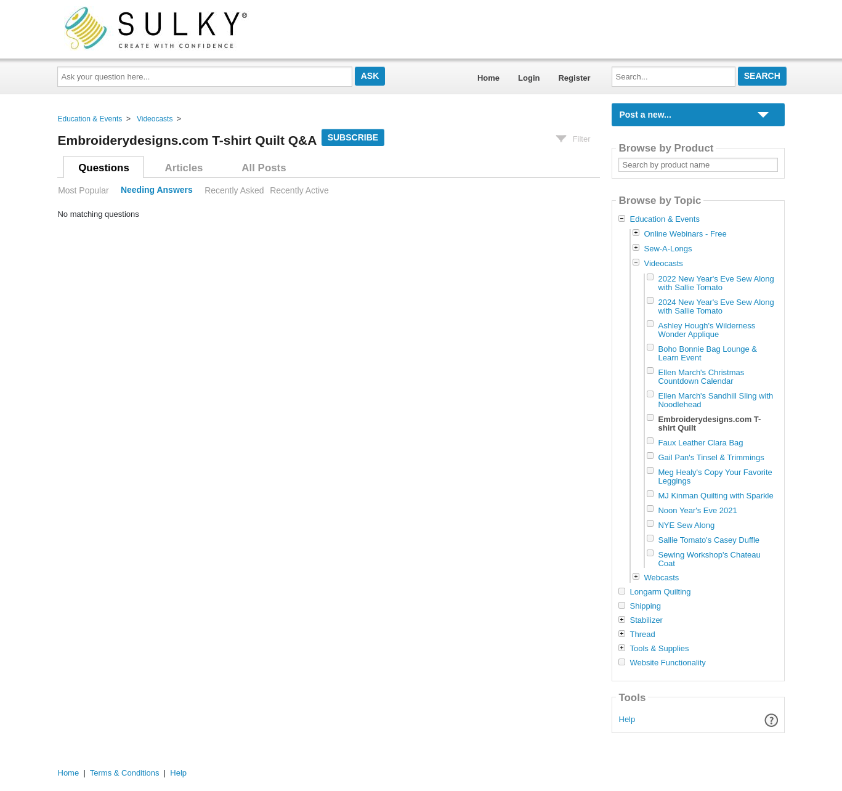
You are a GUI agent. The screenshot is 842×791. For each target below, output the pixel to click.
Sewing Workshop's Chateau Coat (709, 559)
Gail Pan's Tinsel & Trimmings (711, 457)
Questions (103, 168)
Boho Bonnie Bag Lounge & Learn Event (707, 353)
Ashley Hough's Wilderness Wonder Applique (706, 330)
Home (488, 78)
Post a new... (645, 115)
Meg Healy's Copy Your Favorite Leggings (715, 476)
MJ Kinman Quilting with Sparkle (715, 495)
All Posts (263, 168)
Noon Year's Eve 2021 (697, 510)
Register (574, 78)
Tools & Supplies (659, 648)
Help (627, 719)
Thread (642, 634)
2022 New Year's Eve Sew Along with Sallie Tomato (716, 283)
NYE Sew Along (686, 525)
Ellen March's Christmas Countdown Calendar (701, 377)
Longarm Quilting (659, 592)
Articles (184, 168)
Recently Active (299, 190)
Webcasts (661, 577)
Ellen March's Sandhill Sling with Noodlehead (715, 400)
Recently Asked (234, 190)
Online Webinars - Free (685, 233)
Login (529, 78)
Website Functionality (667, 663)
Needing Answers (157, 190)
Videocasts (154, 119)
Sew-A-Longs (668, 248)
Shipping (645, 606)
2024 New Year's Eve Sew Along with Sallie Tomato (716, 306)
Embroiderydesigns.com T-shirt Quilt (709, 423)
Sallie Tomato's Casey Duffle (708, 540)
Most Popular (83, 190)
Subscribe (353, 137)
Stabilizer (645, 620)
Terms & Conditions (125, 772)
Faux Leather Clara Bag (700, 442)
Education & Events (90, 119)
